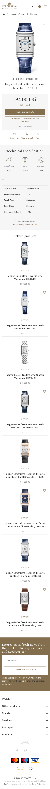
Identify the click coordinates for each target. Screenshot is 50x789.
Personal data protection (14, 781)
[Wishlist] (44, 243)
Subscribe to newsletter (25, 669)
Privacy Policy (15, 681)
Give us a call (27, 138)
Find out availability (25, 111)
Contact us (14, 138)
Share (38, 138)
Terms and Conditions (35, 681)
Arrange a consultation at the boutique (25, 120)
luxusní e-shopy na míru (21, 784)
